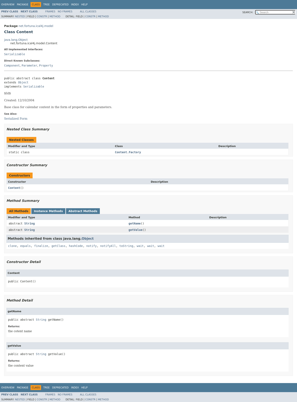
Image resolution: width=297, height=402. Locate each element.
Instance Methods (48, 211)
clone (12, 246)
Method (55, 16)
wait (140, 246)
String (29, 223)
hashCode (76, 246)
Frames (50, 11)
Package (22, 4)
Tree (46, 4)
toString (126, 246)
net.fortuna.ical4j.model (36, 26)
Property (46, 65)
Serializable (14, 54)
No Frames (65, 11)
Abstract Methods (82, 211)
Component (12, 65)
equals (25, 246)
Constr (42, 16)
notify (91, 246)
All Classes (88, 11)
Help (84, 4)
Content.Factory (128, 152)
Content (14, 187)
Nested (20, 16)
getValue (135, 229)
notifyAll (108, 246)
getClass (58, 246)
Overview (7, 4)
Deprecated (60, 4)
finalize (41, 246)
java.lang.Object (16, 39)
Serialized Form (15, 118)
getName (134, 223)
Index (75, 4)
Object (23, 82)
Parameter (29, 65)
